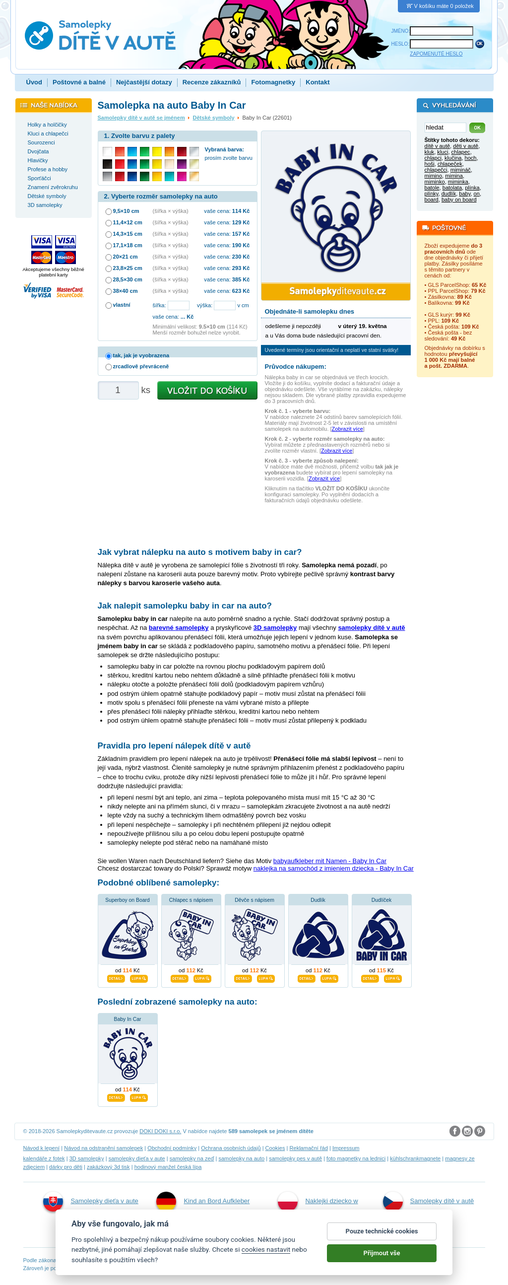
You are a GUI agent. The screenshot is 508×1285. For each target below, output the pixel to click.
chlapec (460, 152)
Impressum (346, 1148)
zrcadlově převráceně (141, 366)
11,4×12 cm (127, 222)
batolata (452, 188)
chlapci (433, 158)
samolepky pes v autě (295, 1158)
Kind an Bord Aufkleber (203, 1202)
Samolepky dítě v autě (428, 1202)
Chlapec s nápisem (191, 900)
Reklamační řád (309, 1148)
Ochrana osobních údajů (230, 1148)
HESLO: (400, 44)
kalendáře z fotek (44, 1158)
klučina (452, 158)
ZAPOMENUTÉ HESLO (436, 54)
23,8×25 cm (127, 268)
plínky (432, 194)
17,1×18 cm (127, 245)
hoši (430, 164)
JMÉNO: (400, 31)
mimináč (460, 170)
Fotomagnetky (273, 82)
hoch (471, 158)
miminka (458, 182)
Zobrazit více (347, 429)
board (432, 200)
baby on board (459, 200)
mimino (434, 176)
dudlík (449, 194)
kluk (430, 152)
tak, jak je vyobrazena (141, 355)
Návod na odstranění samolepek (103, 1148)
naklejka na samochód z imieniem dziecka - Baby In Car (334, 868)
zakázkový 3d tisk (108, 1167)
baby (464, 194)
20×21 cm (125, 257)
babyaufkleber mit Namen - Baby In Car (329, 861)
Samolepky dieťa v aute (90, 1202)
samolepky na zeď (192, 1158)
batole (432, 188)
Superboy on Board (127, 900)
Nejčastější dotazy (144, 82)
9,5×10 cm (126, 211)
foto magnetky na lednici (355, 1158)
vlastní (121, 305)
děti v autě (465, 146)
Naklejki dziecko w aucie (318, 1212)
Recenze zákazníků (212, 82)
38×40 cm (125, 291)
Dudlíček (381, 900)
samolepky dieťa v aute (137, 1158)
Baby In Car (127, 1019)
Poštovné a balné (79, 82)
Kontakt (317, 82)
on (477, 194)
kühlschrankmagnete (415, 1158)
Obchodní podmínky (171, 1148)
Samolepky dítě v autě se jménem (141, 118)
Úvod (34, 82)
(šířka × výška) (171, 211)
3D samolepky (86, 1158)
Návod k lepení (41, 1148)
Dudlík (318, 900)
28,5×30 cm (127, 279)
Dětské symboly (214, 118)
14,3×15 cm (127, 234)
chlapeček (450, 164)
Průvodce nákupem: (295, 366)
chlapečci (436, 170)
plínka (472, 188)
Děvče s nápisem (254, 900)
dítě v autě (437, 146)
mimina (454, 176)
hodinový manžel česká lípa (168, 1167)
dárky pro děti (65, 1167)
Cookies (275, 1148)
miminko (435, 182)
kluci (442, 152)
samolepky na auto (241, 1158)
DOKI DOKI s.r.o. (160, 1131)
